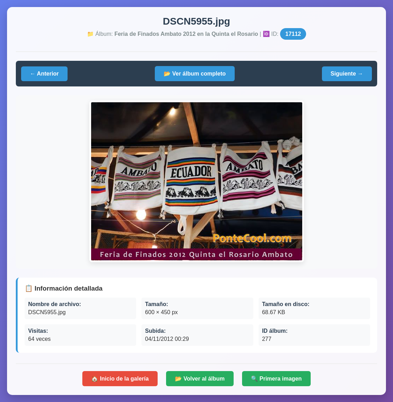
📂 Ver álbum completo (195, 74)
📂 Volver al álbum (200, 379)
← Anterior (44, 74)
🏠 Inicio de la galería (119, 379)
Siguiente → (347, 74)
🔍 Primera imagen (276, 379)
